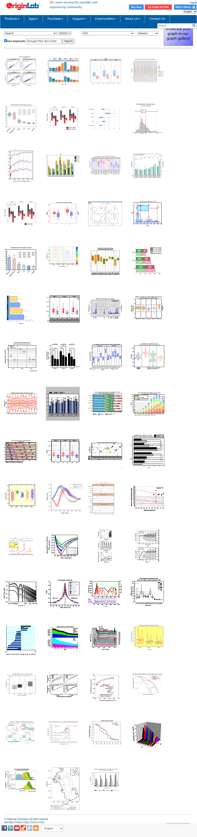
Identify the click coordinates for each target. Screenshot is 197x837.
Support (79, 18)
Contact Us (157, 18)
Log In (193, 2)
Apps (33, 18)
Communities (105, 18)
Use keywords (16, 41)
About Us (132, 18)
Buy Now (136, 7)
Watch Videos (185, 7)
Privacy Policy (22, 822)
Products (12, 18)
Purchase (55, 18)
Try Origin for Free (158, 7)
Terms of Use (37, 822)
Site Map (8, 822)
